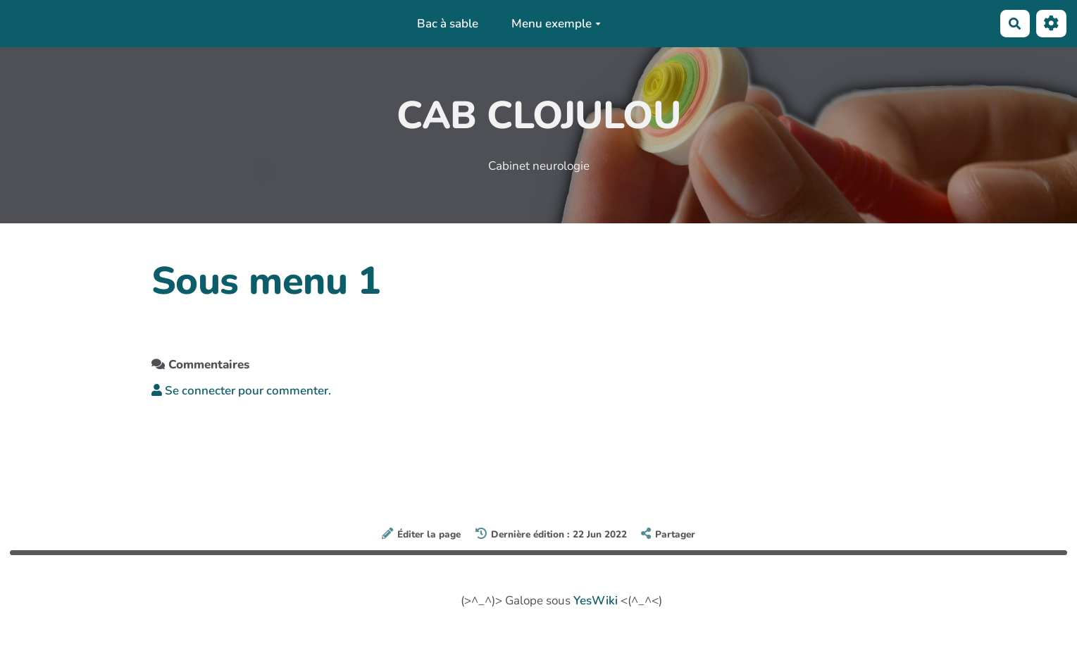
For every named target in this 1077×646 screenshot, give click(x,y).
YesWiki (595, 600)
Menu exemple (556, 23)
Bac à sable (447, 23)
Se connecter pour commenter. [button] (241, 391)
